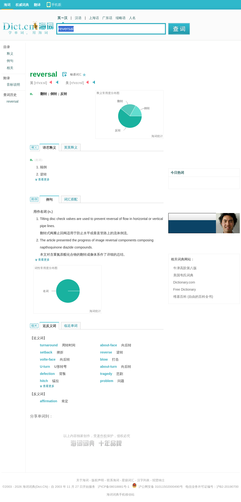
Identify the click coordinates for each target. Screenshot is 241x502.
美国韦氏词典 (183, 275)
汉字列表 (143, 480)
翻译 (37, 5)
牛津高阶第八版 (185, 268)
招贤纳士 (158, 480)
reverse (106, 352)
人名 (132, 18)
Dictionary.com (184, 282)
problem (107, 381)
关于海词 (82, 480)
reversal (13, 101)
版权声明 (98, 480)
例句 (10, 61)
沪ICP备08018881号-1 (113, 486)
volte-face (48, 359)
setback (46, 352)
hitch (44, 381)
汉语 (78, 18)
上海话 (94, 18)
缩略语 (121, 18)
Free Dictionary (184, 289)
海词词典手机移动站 (120, 494)
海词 (7, 5)
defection (48, 374)
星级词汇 (128, 480)
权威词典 (22, 5)
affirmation (49, 401)
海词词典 (29, 486)
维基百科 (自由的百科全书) (193, 296)
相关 (10, 68)
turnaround (49, 345)
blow (104, 359)
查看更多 (44, 179)
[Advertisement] (117, 53)
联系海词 (113, 480)
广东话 (107, 18)
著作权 (102, 436)
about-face (109, 345)
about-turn (109, 366)
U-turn (45, 366)
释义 (10, 53)
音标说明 (13, 84)
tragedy (106, 374)
